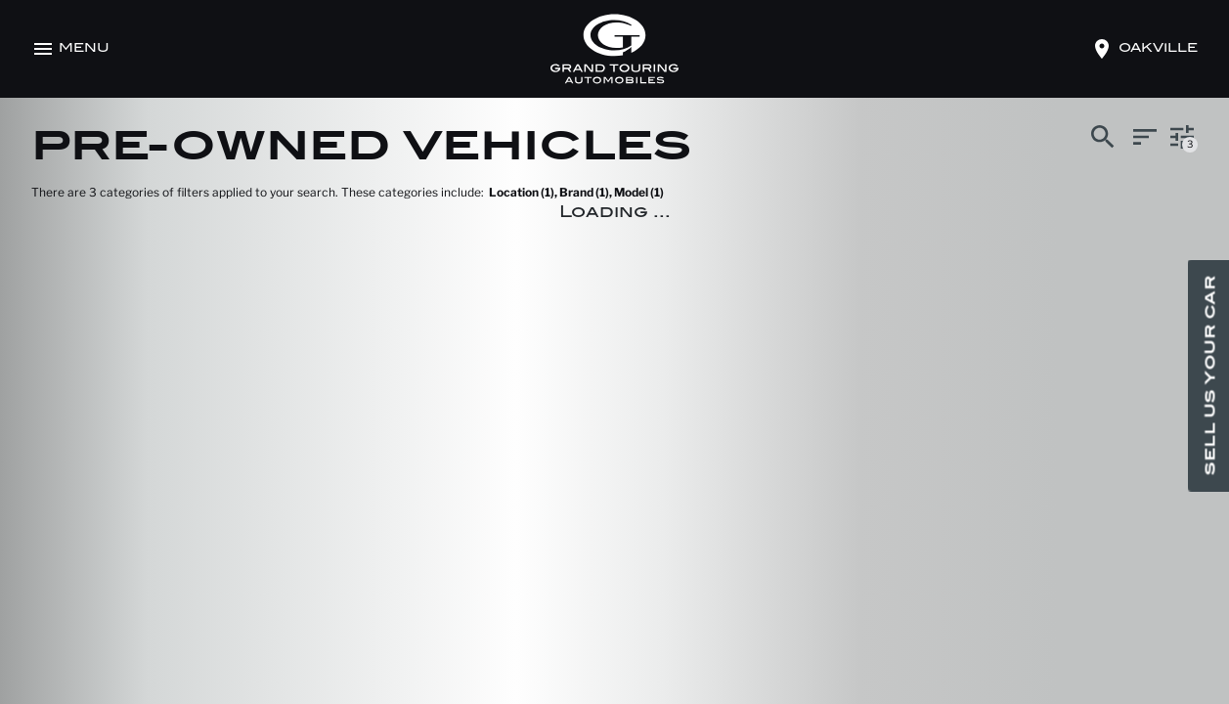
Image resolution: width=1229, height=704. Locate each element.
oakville (1158, 49)
